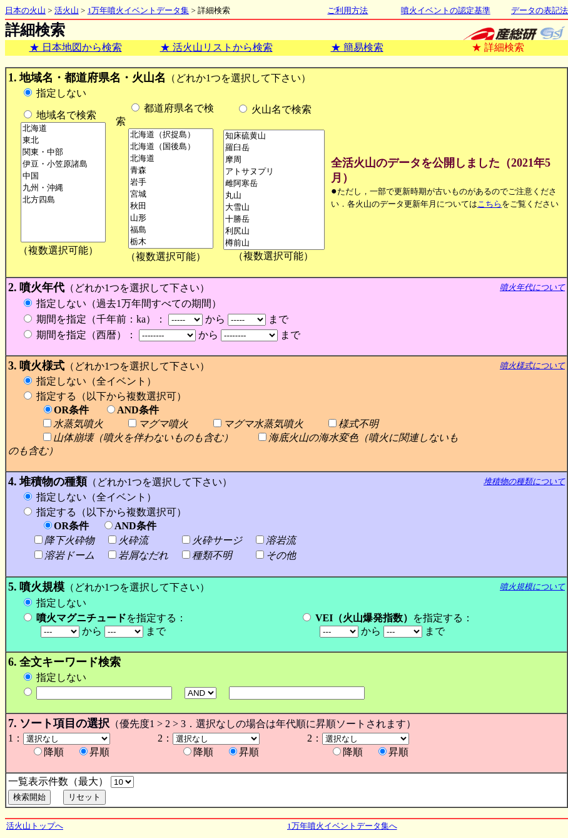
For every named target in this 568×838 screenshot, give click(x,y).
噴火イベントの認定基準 (445, 10)
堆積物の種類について (524, 481)
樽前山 (274, 243)
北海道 (63, 129)
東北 (63, 141)
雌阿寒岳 (274, 184)
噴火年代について (532, 287)
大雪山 (274, 208)
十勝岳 (274, 219)
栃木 (171, 242)
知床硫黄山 (274, 136)
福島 (171, 230)
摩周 (274, 160)
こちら (489, 204)
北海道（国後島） (171, 147)
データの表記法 (539, 10)
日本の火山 (25, 10)
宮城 (171, 194)
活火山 (66, 10)
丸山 (274, 196)
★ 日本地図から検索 (75, 47)
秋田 (171, 206)
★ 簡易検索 (357, 47)
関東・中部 (63, 152)
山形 (171, 218)
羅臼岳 (274, 148)
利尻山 (274, 231)
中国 (63, 176)
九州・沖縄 (63, 188)
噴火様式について (532, 365)
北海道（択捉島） (171, 135)
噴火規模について (532, 586)
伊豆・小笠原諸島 (63, 164)
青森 (171, 171)
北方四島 (63, 200)
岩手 (171, 183)
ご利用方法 (347, 10)
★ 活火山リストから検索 (216, 47)
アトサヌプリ (274, 172)
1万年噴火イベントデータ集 (139, 10)
